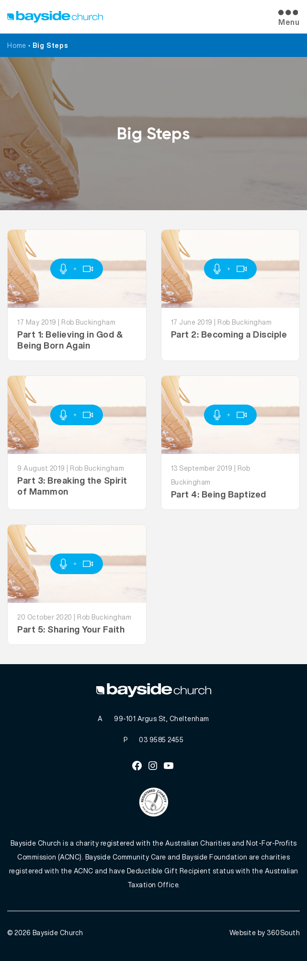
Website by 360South (264, 932)
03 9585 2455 (161, 740)
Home (16, 45)
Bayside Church (58, 932)
